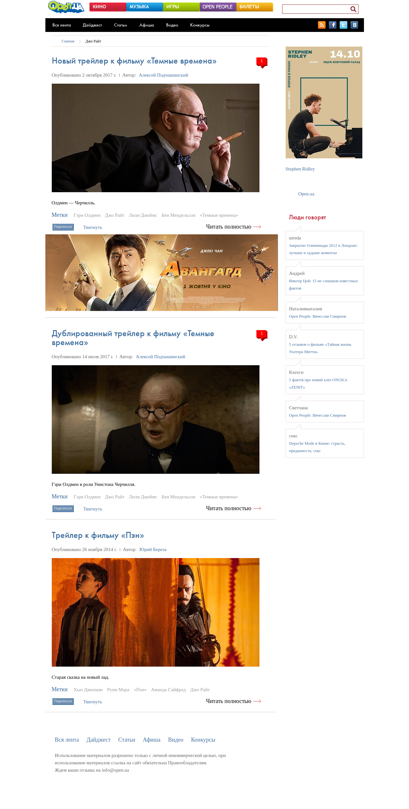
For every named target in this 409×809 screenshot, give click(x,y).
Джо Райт (93, 41)
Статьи (120, 25)
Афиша (146, 25)
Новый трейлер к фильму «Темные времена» (134, 60)
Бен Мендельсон (179, 215)
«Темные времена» (219, 215)
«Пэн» (140, 689)
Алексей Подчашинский (163, 75)
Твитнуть (92, 227)
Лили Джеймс (143, 215)
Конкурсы (200, 25)
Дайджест (92, 25)
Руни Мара (118, 689)
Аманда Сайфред (168, 689)
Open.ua (306, 193)
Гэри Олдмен (87, 215)
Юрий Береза (152, 549)
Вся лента (61, 25)
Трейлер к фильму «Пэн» (98, 535)
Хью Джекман (88, 689)
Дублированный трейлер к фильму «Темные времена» (133, 338)
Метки (60, 215)
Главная (68, 41)
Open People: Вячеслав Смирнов (317, 316)
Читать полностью (228, 226)
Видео (172, 25)
